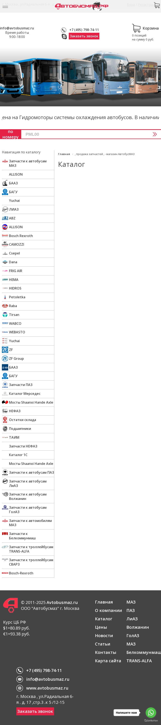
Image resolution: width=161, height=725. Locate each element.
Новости (104, 635)
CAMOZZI (16, 244)
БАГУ (13, 192)
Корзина (145, 28)
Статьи (102, 644)
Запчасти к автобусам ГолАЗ (28, 509)
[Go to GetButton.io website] (151, 720)
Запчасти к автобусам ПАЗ (31, 472)
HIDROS (15, 288)
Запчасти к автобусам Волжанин (28, 496)
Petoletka (17, 297)
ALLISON (16, 174)
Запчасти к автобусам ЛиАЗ (28, 483)
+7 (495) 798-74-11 (84, 29)
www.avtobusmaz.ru (47, 688)
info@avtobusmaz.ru (17, 28)
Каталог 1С (18, 454)
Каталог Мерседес (24, 393)
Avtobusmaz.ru (62, 602)
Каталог (103, 619)
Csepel (14, 253)
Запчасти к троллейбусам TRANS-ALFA (31, 549)
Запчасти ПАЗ (20, 384)
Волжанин (137, 627)
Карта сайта (108, 661)
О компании (108, 610)
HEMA (13, 279)
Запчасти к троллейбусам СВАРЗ (31, 562)
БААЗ (13, 183)
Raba (13, 306)
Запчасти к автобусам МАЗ (28, 163)
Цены (101, 627)
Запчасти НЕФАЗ (23, 446)
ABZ (12, 218)
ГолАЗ (132, 635)
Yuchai (14, 200)
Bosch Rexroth (21, 235)
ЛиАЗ (132, 619)
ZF (11, 349)
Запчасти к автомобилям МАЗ (30, 522)
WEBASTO (17, 332)
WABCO (15, 323)
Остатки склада (22, 419)
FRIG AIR (15, 271)
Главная (104, 602)
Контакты (105, 652)
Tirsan (14, 314)
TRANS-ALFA (139, 661)
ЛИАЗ (14, 209)
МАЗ (131, 602)
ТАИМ (14, 437)
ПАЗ (130, 610)
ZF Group (16, 358)
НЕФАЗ (15, 411)
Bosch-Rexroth (21, 573)
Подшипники (20, 428)
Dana (13, 262)
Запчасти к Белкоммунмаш (22, 535)
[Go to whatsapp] (151, 712)
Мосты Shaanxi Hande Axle (31, 402)
